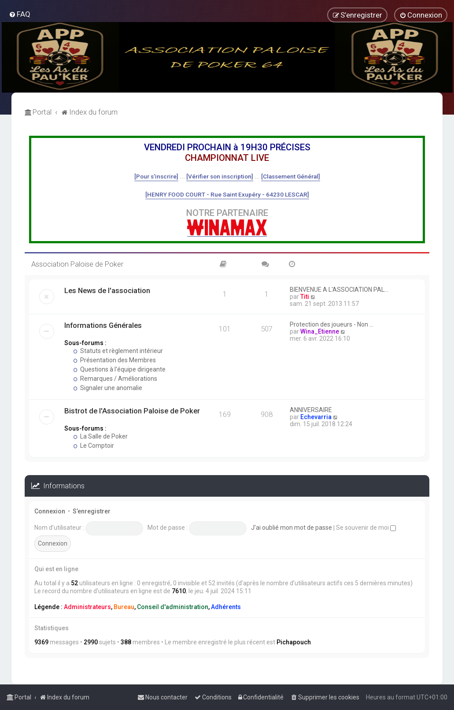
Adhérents (226, 606)
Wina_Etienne (319, 331)
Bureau (124, 606)
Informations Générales (103, 325)
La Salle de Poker (100, 436)
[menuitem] (20, 14)
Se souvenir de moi (366, 527)
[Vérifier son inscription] (219, 176)
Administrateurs (87, 606)
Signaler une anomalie (107, 387)
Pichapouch (294, 642)
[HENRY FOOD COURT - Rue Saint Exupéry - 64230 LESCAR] (227, 194)
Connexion (49, 511)
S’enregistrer (92, 511)
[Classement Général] (290, 176)
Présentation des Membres (114, 360)
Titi (304, 296)
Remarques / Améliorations (115, 378)
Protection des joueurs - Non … (331, 324)
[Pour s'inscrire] (156, 176)
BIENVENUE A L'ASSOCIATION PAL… (339, 289)
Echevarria (316, 416)
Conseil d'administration (172, 606)
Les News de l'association (107, 290)
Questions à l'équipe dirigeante (119, 369)
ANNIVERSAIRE (311, 409)
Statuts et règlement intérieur (118, 350)
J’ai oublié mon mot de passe (291, 527)
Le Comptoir (93, 445)
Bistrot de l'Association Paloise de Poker (132, 410)
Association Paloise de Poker (77, 264)
